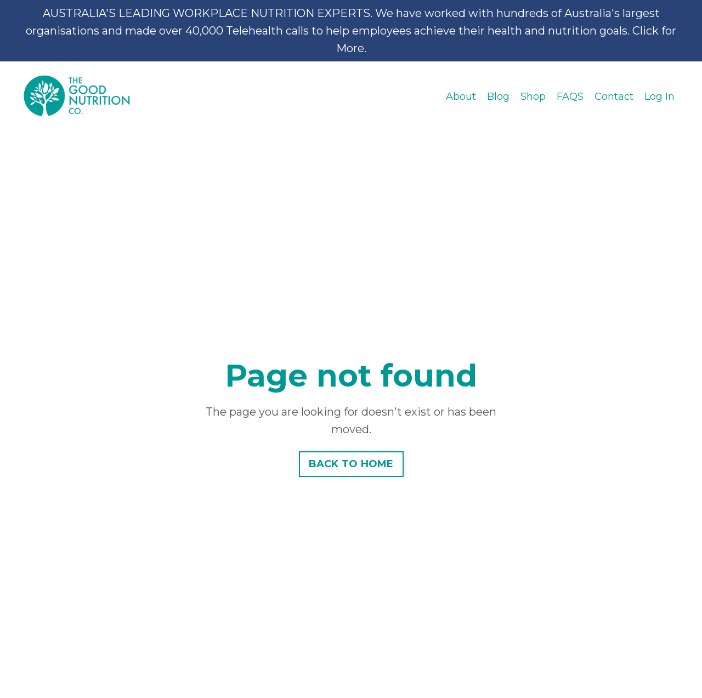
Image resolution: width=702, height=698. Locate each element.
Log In (659, 96)
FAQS (570, 96)
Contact (614, 96)
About (461, 96)
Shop (533, 96)
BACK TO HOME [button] (351, 464)
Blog (498, 96)
